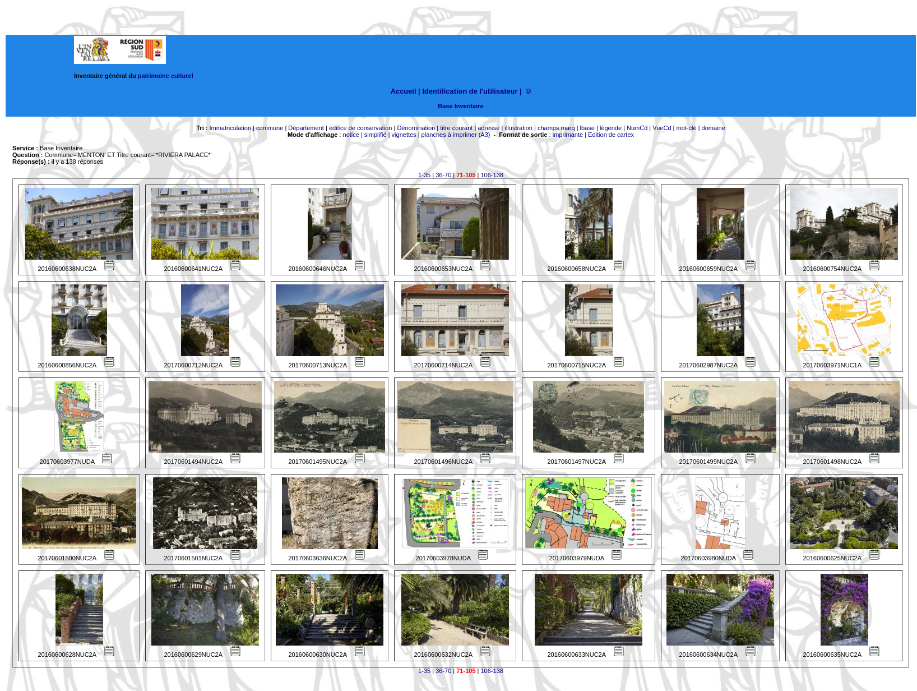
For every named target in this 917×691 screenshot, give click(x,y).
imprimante (568, 134)
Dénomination (416, 128)
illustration (518, 128)
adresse (488, 128)
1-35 (424, 175)
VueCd (661, 128)
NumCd (637, 128)
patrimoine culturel (165, 75)
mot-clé (687, 128)
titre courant (456, 128)
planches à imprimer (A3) (456, 134)
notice (351, 134)
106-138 (492, 175)
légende (611, 128)
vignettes (404, 134)
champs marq (556, 128)
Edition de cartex (611, 134)
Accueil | (405, 91)
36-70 (443, 175)
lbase (587, 128)
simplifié (375, 134)
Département (306, 128)
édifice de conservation (360, 128)
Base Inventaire (460, 106)
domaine (713, 128)
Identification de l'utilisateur (469, 91)
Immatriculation (230, 128)
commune (269, 128)
